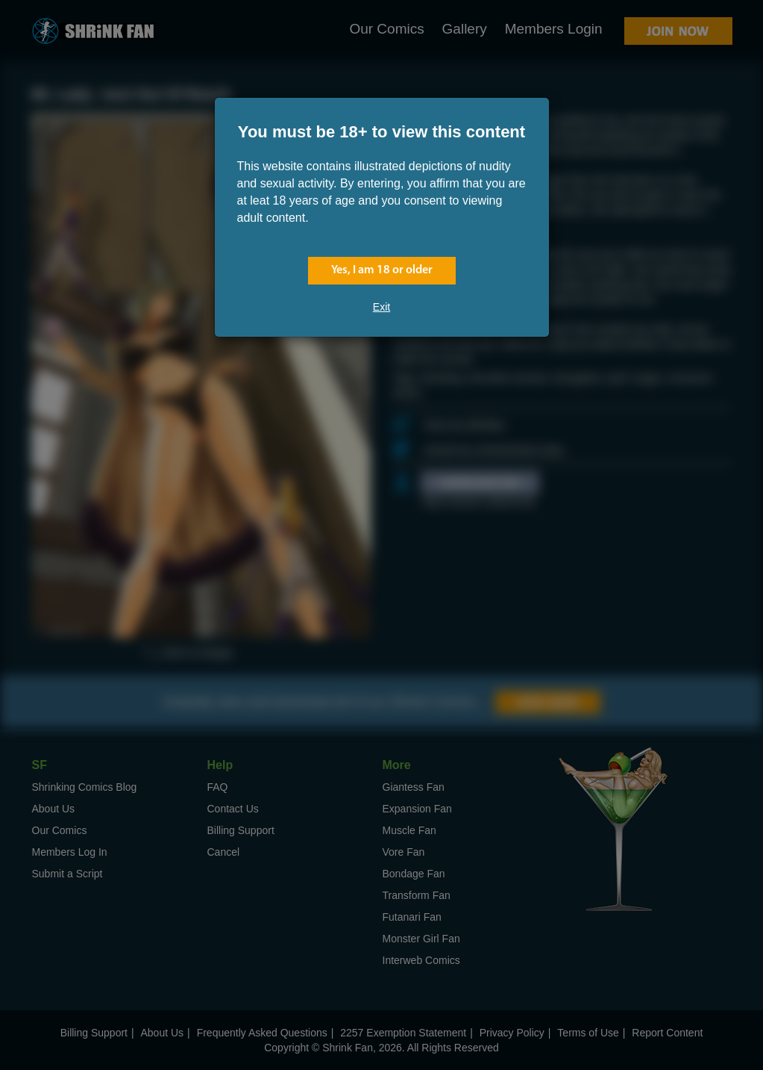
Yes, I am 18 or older (382, 270)
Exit (381, 307)
